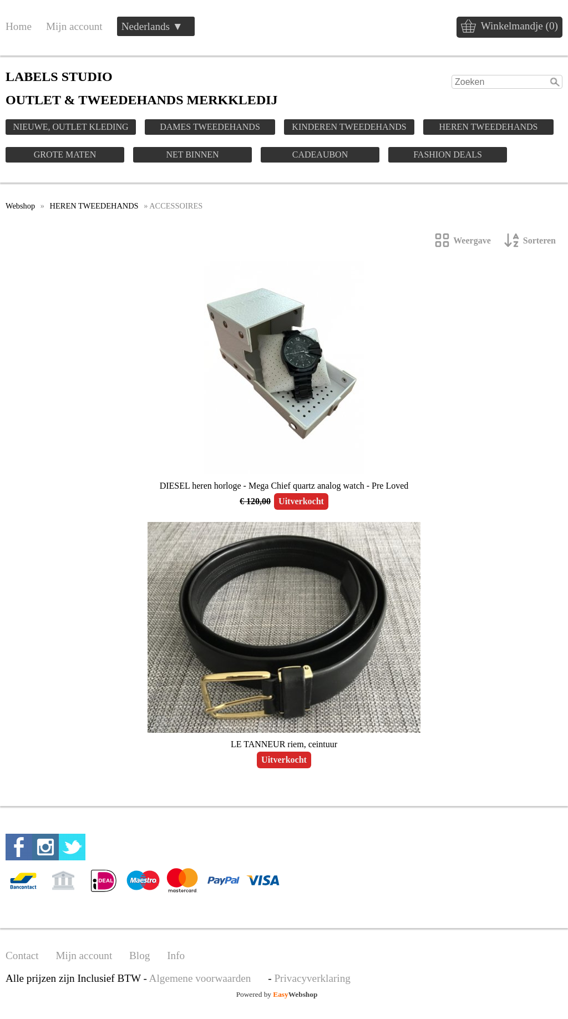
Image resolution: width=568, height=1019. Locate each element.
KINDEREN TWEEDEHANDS (349, 126)
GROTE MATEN (65, 154)
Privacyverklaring (312, 978)
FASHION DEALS (447, 154)
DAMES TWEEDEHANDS (210, 126)
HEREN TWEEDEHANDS (488, 126)
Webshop (20, 205)
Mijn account (74, 26)
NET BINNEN (192, 154)
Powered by (277, 994)
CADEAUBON (320, 154)
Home (19, 26)
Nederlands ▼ (152, 26)
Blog (139, 955)
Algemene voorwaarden (200, 978)
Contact (22, 955)
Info (176, 955)
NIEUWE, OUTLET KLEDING (70, 126)
